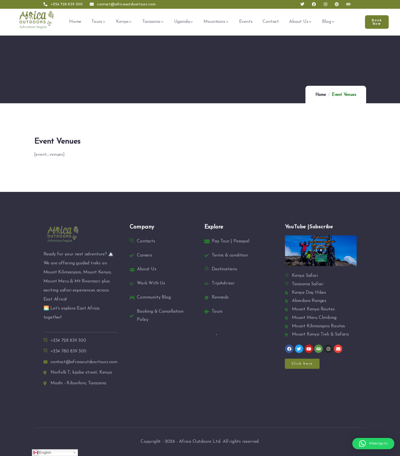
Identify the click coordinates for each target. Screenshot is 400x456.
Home (320, 95)
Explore (214, 227)
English (42, 452)
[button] (321, 251)
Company (142, 227)
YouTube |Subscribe (309, 227)
